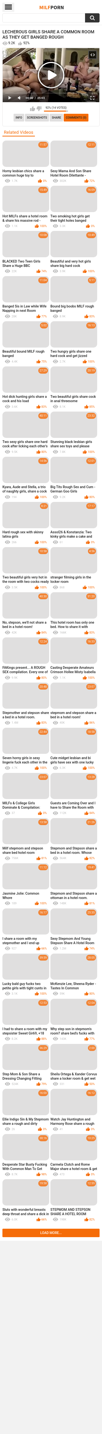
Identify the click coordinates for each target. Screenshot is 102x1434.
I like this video (32, 108)
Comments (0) (76, 117)
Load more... (51, 1233)
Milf (51, 7)
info (19, 117)
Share (56, 117)
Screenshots (37, 117)
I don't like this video (38, 108)
